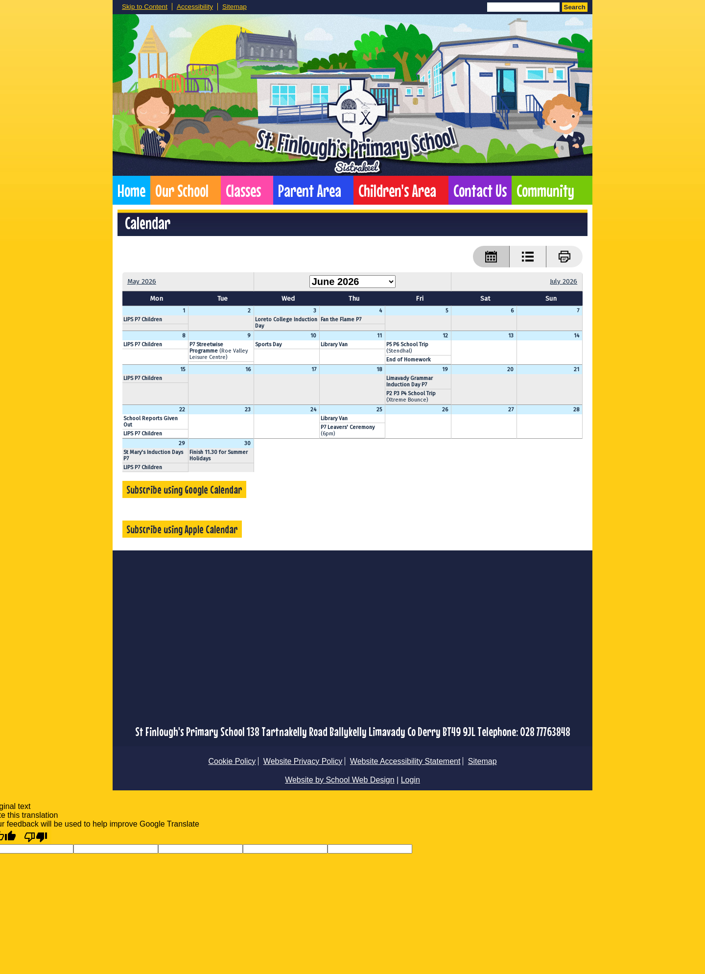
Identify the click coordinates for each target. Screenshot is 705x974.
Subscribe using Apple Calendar (182, 529)
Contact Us (480, 190)
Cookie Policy (232, 761)
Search (575, 7)
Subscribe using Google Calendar (184, 489)
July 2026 (563, 281)
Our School (182, 190)
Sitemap (234, 6)
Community (545, 190)
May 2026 (141, 281)
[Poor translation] (35, 836)
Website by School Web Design (340, 780)
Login (410, 780)
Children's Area (397, 190)
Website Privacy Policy (303, 761)
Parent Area (309, 190)
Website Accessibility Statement (405, 761)
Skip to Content (144, 6)
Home (131, 190)
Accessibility (195, 6)
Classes (243, 190)
